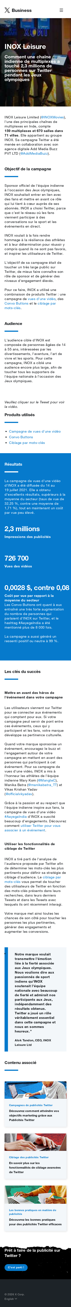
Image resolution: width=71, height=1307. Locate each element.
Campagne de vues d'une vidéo (35, 431)
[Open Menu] (61, 10)
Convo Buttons (17, 303)
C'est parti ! (16, 1267)
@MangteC (47, 780)
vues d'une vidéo (41, 299)
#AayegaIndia (16, 816)
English (11, 1299)
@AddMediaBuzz (34, 153)
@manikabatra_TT (42, 785)
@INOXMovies (52, 117)
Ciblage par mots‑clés (27, 443)
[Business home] (18, 10)
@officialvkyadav (19, 794)
